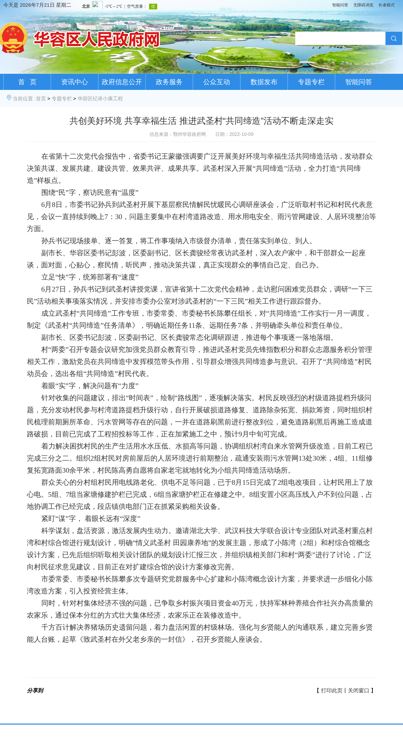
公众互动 (216, 82)
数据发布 (264, 82)
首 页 (27, 82)
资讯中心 (74, 82)
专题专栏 (311, 82)
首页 (41, 98)
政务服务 (169, 82)
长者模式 (386, 5)
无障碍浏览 (363, 5)
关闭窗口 (358, 690)
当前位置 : (24, 98)
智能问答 (340, 5)
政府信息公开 (122, 82)
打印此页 (332, 690)
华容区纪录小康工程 (100, 98)
